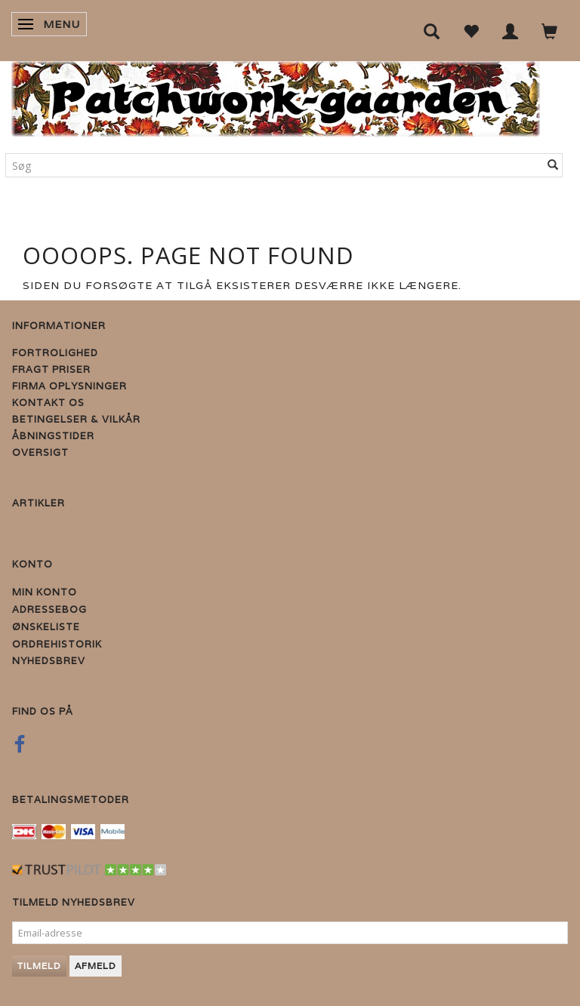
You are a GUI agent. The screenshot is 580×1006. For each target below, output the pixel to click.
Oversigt (40, 452)
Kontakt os (48, 402)
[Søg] (553, 165)
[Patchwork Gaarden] (275, 95)
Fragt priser (51, 369)
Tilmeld (39, 965)
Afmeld (95, 965)
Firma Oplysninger (69, 386)
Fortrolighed (55, 352)
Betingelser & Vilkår (76, 419)
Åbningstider (53, 435)
